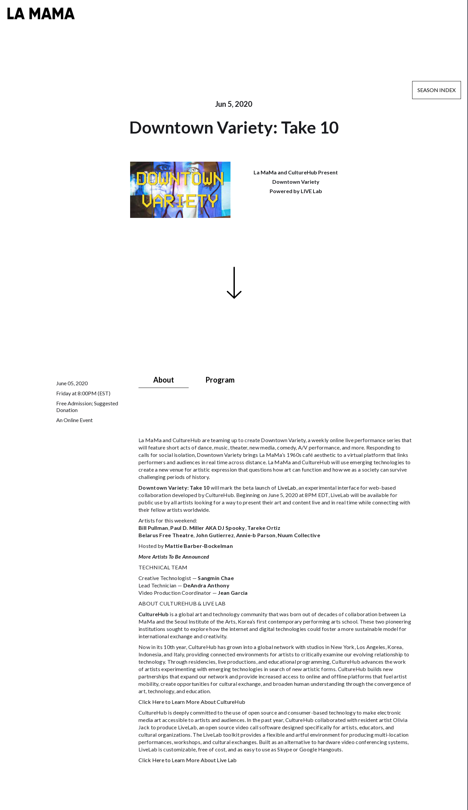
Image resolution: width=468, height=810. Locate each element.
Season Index (436, 90)
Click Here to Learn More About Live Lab (187, 760)
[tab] (163, 380)
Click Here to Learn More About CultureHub (191, 702)
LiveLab (287, 487)
